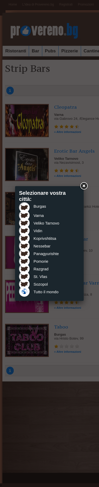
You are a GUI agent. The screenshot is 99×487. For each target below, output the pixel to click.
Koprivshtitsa (45, 238)
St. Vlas (40, 276)
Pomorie (41, 261)
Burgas (40, 206)
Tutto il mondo (46, 292)
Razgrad (41, 269)
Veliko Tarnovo (46, 223)
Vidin (38, 230)
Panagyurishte (46, 253)
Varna (39, 215)
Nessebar (42, 246)
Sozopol (41, 284)
